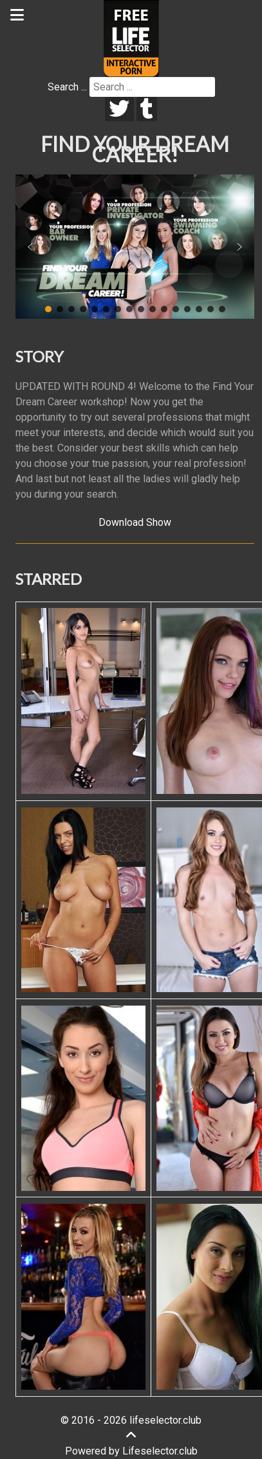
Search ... (67, 87)
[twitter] (119, 109)
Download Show (134, 522)
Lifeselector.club (160, 1451)
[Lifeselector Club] (131, 37)
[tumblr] (147, 109)
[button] (30, 247)
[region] (134, 247)
